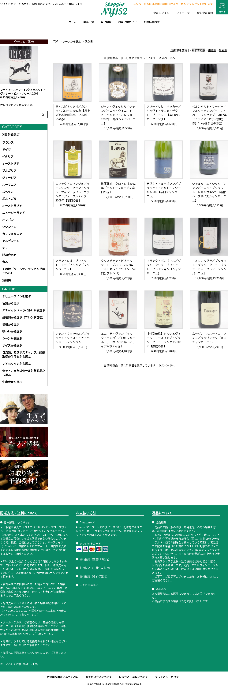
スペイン (7, 191)
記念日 (89, 41)
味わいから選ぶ (12, 331)
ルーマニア (9, 184)
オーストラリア (12, 206)
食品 (5, 262)
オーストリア (10, 163)
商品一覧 (88, 22)
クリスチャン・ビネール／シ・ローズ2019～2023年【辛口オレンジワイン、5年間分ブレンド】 (118, 267)
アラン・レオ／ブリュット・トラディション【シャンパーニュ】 (72, 265)
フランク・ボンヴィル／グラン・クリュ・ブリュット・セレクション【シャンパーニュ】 (164, 267)
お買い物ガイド (127, 22)
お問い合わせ (152, 22)
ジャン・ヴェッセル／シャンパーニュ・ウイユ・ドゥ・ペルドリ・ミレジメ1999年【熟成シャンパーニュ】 (118, 114)
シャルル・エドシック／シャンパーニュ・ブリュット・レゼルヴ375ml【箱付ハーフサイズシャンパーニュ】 (209, 191)
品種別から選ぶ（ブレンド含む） (23, 317)
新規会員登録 (205, 13)
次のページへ (167, 58)
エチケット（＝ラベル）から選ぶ (23, 310)
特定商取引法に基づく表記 (63, 677)
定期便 (6, 280)
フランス (8, 142)
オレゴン (8, 220)
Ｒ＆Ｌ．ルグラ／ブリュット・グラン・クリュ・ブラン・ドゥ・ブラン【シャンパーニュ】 (209, 267)
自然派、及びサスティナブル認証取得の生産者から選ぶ (23, 354)
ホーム (73, 22)
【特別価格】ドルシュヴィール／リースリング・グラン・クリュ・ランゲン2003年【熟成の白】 (164, 339)
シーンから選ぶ (71, 41)
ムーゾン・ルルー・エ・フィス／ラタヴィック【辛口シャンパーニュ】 (209, 337)
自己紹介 (106, 22)
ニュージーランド (13, 213)
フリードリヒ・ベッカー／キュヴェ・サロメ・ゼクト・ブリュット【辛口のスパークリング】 (164, 112)
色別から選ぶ (10, 303)
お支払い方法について (98, 677)
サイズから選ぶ (12, 345)
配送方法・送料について (133, 677)
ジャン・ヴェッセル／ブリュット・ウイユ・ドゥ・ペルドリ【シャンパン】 (72, 337)
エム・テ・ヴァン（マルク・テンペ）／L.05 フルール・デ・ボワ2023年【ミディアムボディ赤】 (118, 339)
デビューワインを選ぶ (16, 296)
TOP (55, 41)
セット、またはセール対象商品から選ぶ (23, 373)
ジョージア (9, 177)
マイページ (183, 13)
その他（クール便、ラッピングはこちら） (23, 271)
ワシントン (9, 227)
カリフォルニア (12, 234)
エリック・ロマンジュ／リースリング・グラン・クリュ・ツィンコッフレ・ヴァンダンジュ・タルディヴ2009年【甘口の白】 (72, 191)
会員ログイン (161, 13)
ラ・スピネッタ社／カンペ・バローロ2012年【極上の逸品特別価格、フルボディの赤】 (72, 112)
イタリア (7, 156)
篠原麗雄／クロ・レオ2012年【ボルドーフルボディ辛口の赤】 (118, 187)
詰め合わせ (9, 255)
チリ (5, 248)
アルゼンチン (10, 241)
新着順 (223, 50)
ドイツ (6, 149)
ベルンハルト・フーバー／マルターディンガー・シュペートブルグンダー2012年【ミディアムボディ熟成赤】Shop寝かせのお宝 (209, 114)
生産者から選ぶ (12, 382)
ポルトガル (9, 198)
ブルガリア (9, 170)
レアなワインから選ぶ (16, 363)
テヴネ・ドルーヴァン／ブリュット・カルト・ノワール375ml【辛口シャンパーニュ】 (164, 189)
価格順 (212, 50)
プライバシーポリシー (168, 677)
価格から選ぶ (10, 324)
